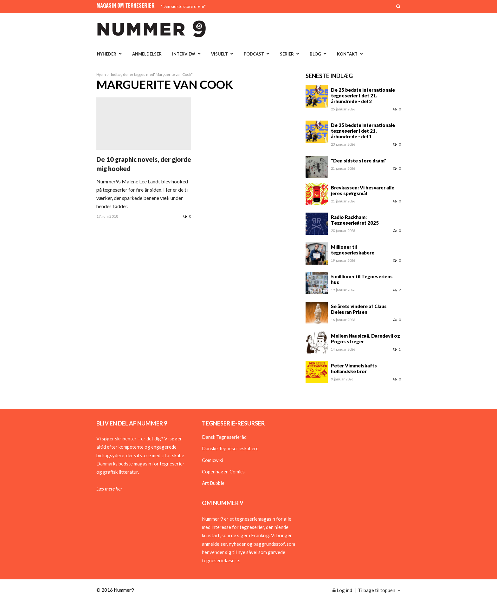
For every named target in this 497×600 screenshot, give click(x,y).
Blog (315, 53)
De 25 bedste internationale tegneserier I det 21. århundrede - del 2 (363, 95)
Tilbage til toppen (379, 590)
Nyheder (106, 53)
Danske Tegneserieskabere (230, 448)
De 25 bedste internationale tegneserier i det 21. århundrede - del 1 (363, 130)
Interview (183, 53)
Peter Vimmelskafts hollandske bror (354, 368)
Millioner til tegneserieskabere (352, 249)
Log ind (342, 590)
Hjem (101, 74)
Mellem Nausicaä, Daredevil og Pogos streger (365, 338)
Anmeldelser (147, 53)
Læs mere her (109, 488)
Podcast (254, 53)
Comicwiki (212, 460)
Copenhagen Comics (223, 471)
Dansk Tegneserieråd (224, 437)
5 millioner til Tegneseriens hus (362, 279)
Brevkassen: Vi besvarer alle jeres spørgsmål (362, 190)
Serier (287, 53)
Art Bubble (213, 483)
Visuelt (219, 53)
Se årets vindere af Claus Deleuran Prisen (359, 309)
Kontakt (347, 53)
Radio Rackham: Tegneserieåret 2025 (355, 220)
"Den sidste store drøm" (183, 6)
